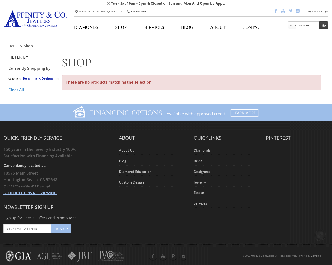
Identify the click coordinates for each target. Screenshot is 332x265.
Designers (202, 171)
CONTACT (253, 27)
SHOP (121, 27)
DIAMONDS (86, 27)
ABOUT (217, 27)
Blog (122, 161)
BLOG (187, 27)
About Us (126, 150)
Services (200, 203)
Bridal (198, 161)
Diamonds (202, 150)
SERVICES (153, 27)
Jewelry (200, 182)
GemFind (316, 256)
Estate (199, 192)
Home (13, 45)
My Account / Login (318, 11)
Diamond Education (135, 171)
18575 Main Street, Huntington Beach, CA (99, 11)
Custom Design (131, 182)
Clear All (16, 89)
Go (324, 25)
